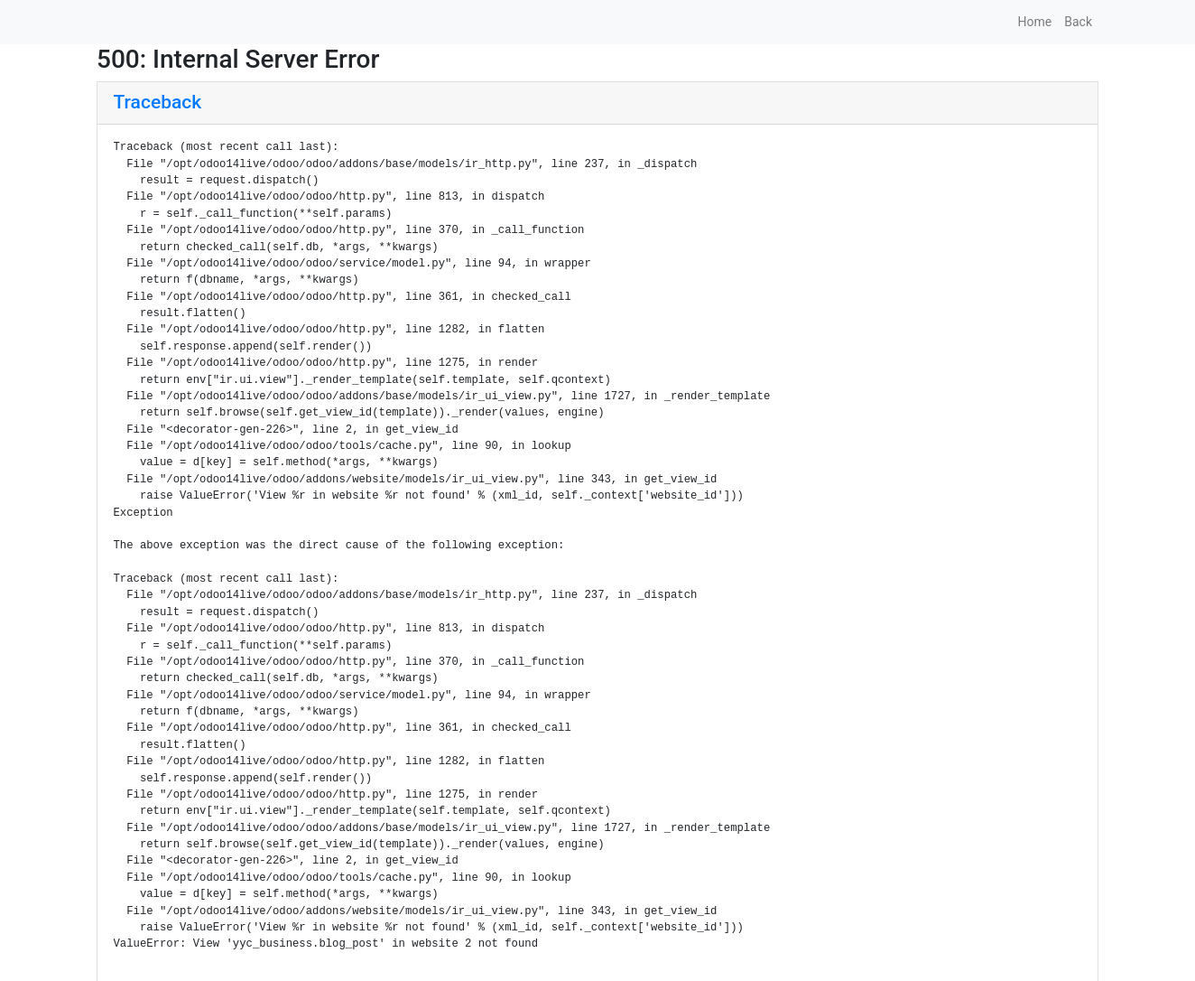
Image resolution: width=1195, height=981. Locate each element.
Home (1035, 21)
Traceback (158, 102)
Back (1078, 21)
